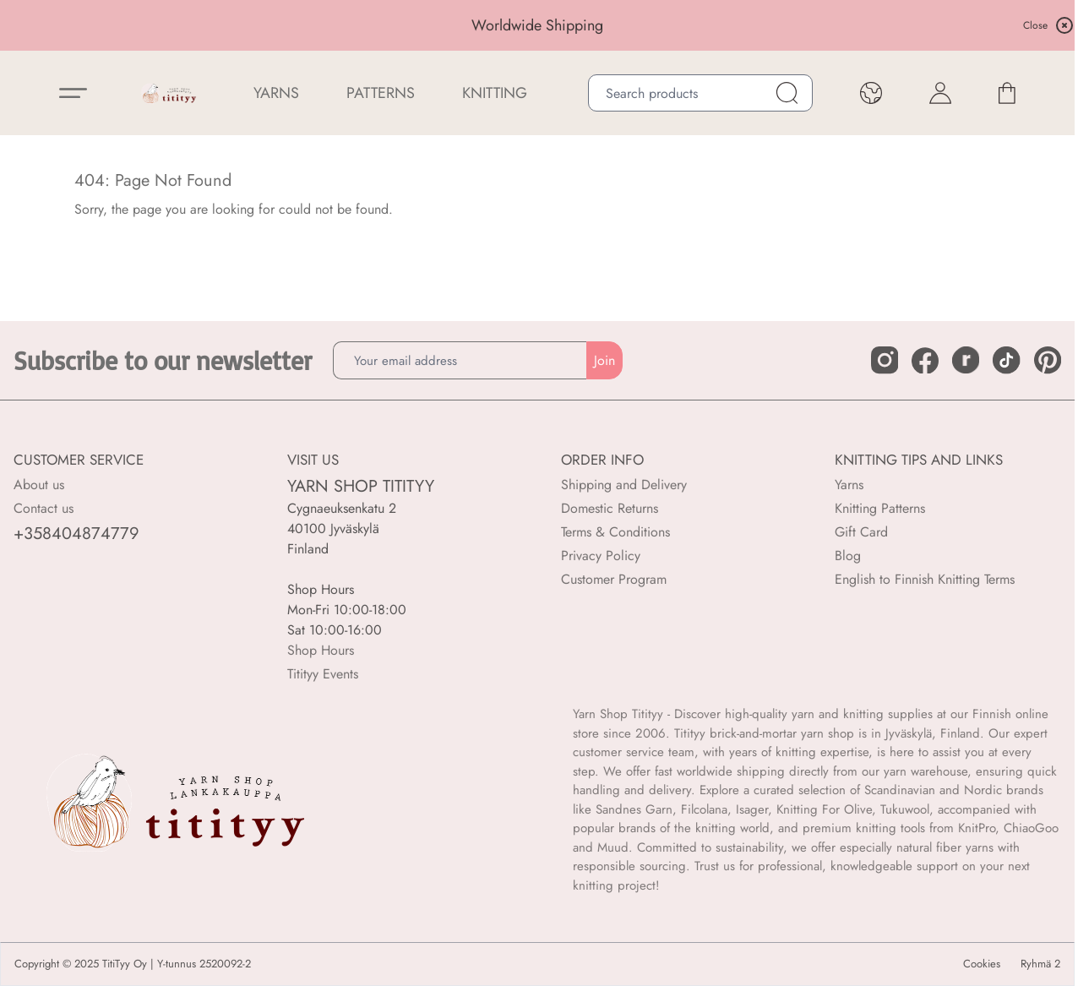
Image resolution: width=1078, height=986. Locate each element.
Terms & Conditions (615, 532)
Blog (848, 555)
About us (39, 484)
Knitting (494, 93)
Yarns (849, 484)
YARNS (276, 93)
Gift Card (861, 532)
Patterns (380, 93)
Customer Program (614, 579)
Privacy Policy (600, 555)
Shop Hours (320, 650)
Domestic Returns (609, 508)
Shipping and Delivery (624, 484)
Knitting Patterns (880, 508)
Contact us (44, 508)
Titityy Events (322, 674)
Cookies (981, 964)
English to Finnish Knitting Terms (925, 579)
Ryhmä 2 (1040, 964)
